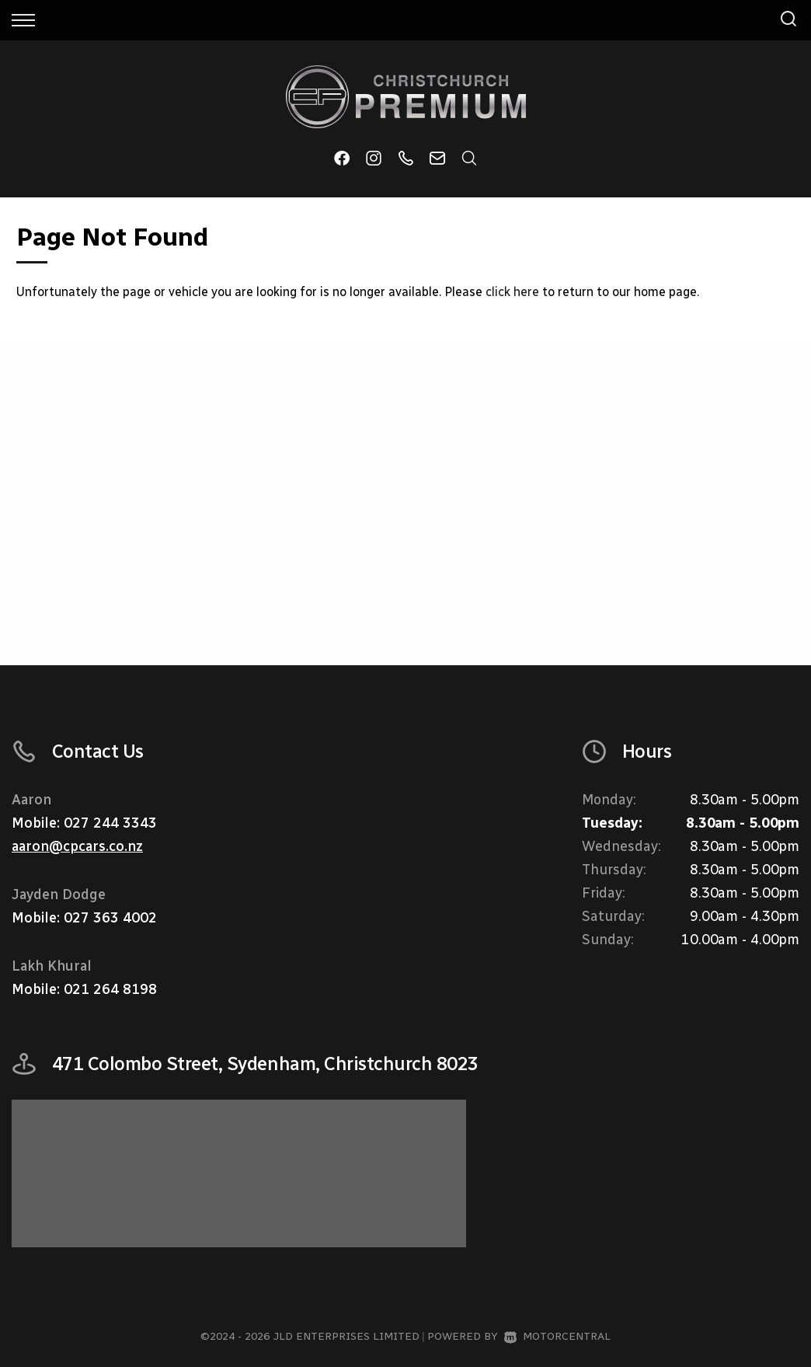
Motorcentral (557, 1336)
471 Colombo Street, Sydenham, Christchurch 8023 (265, 1063)
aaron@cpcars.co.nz (77, 846)
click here (512, 291)
